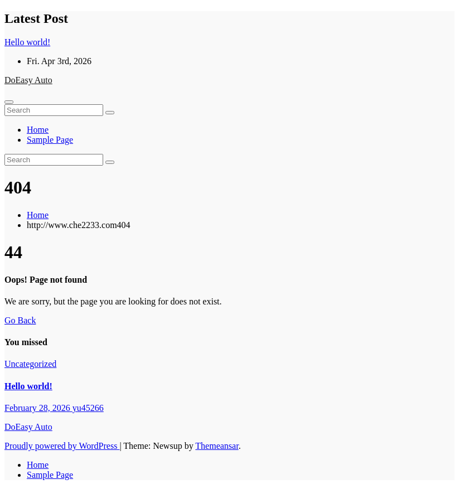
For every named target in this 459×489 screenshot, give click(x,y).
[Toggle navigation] (8, 102)
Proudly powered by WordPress (61, 446)
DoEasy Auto (28, 80)
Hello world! (28, 386)
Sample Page (50, 139)
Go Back (20, 320)
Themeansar (216, 446)
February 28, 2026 (38, 408)
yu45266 (88, 408)
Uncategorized (30, 364)
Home (38, 129)
